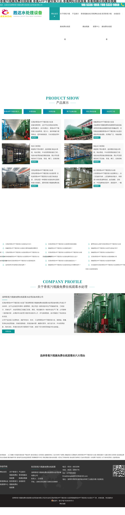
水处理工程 (111, 111)
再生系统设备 (91, 111)
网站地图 (62, 503)
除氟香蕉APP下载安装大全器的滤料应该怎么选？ (63, 256)
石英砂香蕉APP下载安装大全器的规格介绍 (104, 256)
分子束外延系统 (107, 457)
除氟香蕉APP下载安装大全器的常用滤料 (103, 260)
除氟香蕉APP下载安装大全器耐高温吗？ (60, 248)
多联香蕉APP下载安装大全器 (86, 455)
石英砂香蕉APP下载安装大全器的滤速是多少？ (62, 260)
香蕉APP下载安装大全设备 (13, 111)
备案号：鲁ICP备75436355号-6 (62, 501)
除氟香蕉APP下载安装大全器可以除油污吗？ (104, 248)
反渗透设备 (116, 457)
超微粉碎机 (48, 455)
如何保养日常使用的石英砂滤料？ (16, 265)
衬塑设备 (32, 111)
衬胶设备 (52, 111)
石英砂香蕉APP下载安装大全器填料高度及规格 (62, 244)
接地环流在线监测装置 (24, 457)
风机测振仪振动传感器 (50, 457)
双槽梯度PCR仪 (37, 457)
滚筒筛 (114, 455)
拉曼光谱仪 (108, 455)
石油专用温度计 (85, 457)
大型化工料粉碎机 (63, 457)
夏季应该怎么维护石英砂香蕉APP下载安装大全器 (106, 244)
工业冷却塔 (56, 455)
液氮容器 (68, 455)
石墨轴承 (74, 455)
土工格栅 (11, 455)
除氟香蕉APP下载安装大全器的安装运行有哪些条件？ (64, 265)
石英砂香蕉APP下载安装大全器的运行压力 (18, 244)
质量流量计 (100, 455)
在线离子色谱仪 (96, 457)
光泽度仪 (41, 455)
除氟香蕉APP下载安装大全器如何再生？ (103, 252)
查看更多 (8, 331)
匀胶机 (62, 455)
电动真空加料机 (75, 457)
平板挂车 (27, 455)
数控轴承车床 (12, 457)
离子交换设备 (72, 111)
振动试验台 (34, 455)
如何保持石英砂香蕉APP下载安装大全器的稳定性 (20, 260)
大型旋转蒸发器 (19, 455)
